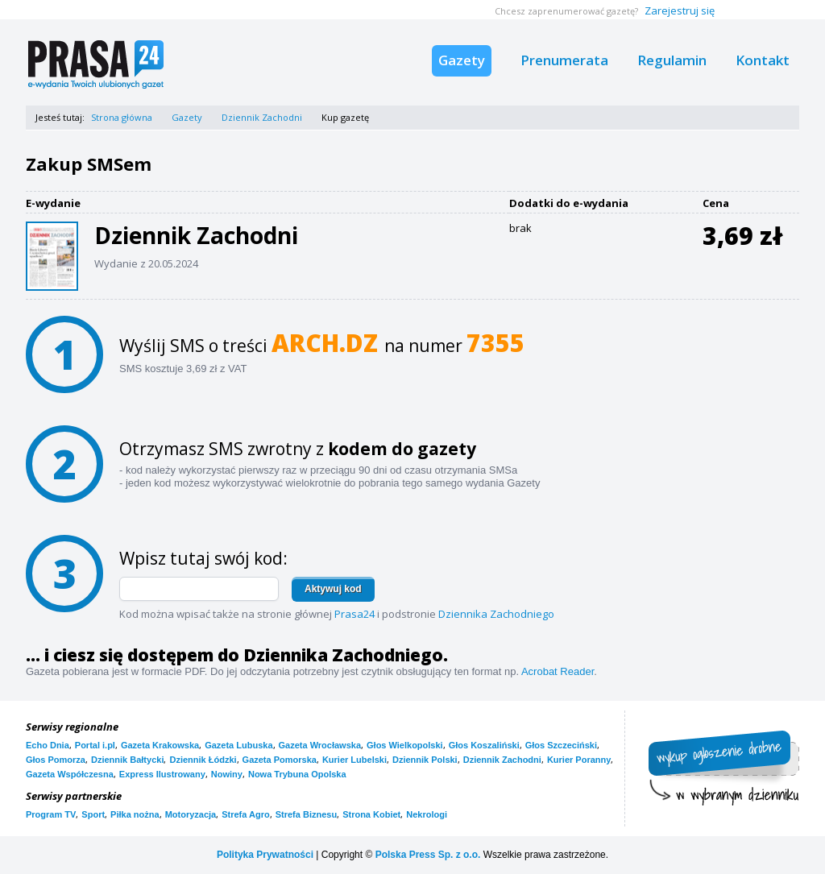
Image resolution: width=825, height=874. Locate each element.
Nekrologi (426, 814)
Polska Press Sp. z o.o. (428, 854)
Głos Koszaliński (484, 745)
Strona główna (121, 117)
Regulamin (672, 60)
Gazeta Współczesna (70, 774)
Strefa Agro (246, 814)
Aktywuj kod (333, 588)
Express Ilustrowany (162, 774)
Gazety (461, 60)
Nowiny (227, 774)
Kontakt (763, 60)
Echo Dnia (47, 745)
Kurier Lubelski (354, 759)
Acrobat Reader (557, 671)
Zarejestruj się (680, 10)
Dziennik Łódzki (202, 759)
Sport (93, 814)
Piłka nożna (135, 814)
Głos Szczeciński (561, 745)
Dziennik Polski (425, 759)
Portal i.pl (95, 745)
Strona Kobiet (371, 814)
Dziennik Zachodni (262, 117)
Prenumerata (564, 60)
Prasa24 (354, 614)
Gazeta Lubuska (238, 745)
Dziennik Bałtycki (127, 759)
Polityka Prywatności (265, 854)
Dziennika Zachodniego (496, 614)
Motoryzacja (191, 814)
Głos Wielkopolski (405, 745)
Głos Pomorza (55, 759)
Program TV (51, 814)
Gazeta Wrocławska (320, 745)
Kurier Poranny (579, 759)
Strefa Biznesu (306, 814)
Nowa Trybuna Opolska (297, 774)
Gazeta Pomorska (280, 759)
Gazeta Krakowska (160, 745)
